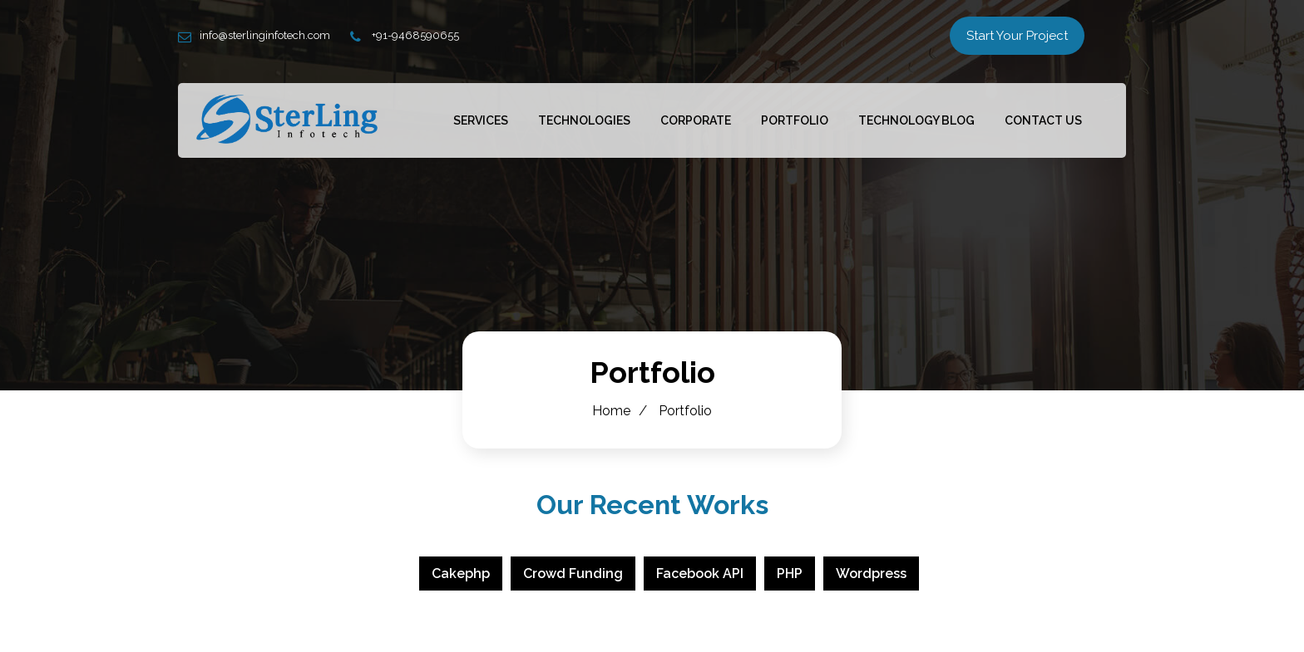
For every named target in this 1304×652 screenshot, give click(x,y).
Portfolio (794, 120)
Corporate (695, 120)
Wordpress (871, 573)
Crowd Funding (573, 573)
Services (480, 120)
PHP (790, 573)
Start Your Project (1017, 35)
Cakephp (461, 573)
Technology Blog (916, 120)
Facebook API (699, 573)
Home (611, 411)
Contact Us (1043, 120)
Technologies (584, 120)
